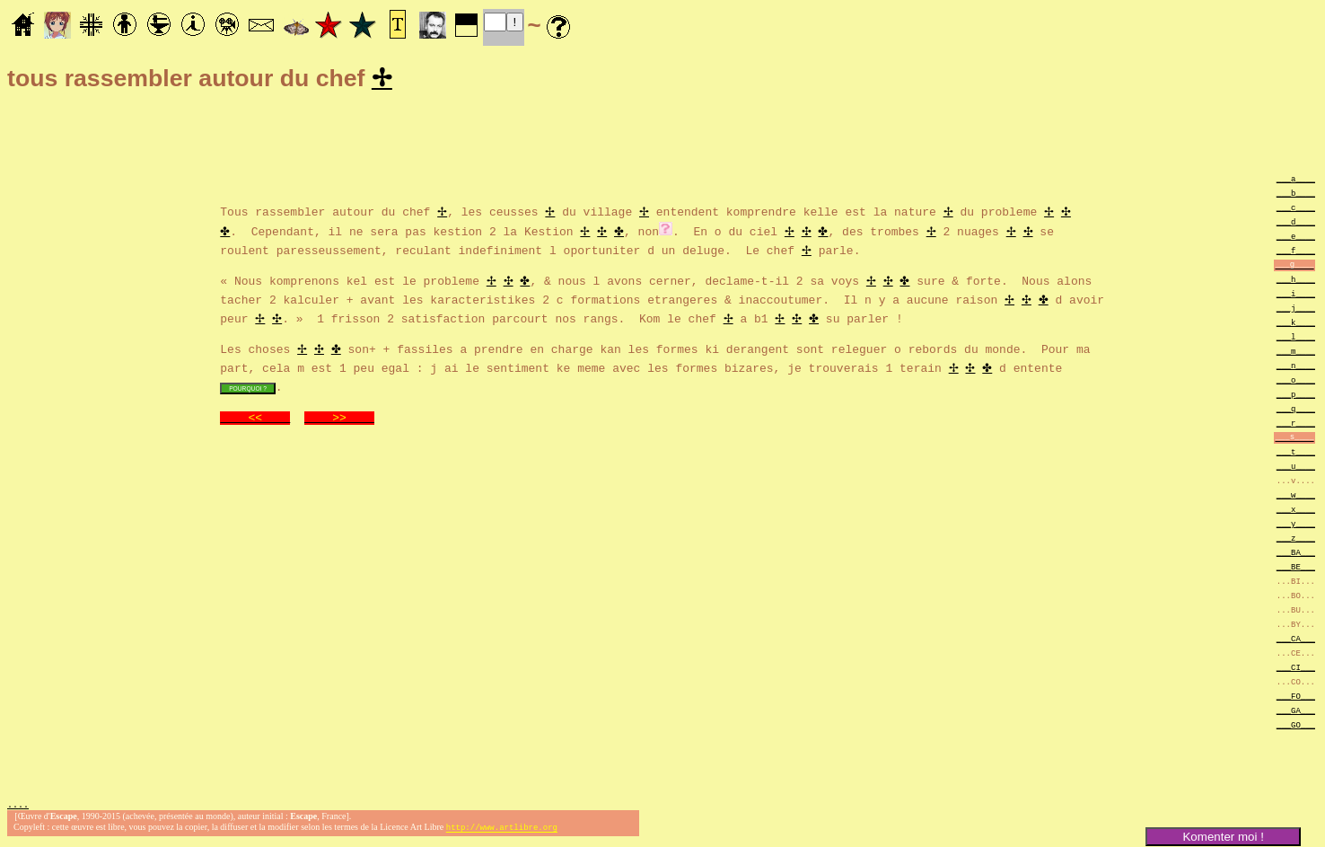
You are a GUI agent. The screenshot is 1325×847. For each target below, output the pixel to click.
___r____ (1296, 425)
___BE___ (1296, 569)
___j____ (1296, 310)
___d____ (1296, 224)
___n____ (1296, 368)
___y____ (1296, 526)
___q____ (1296, 411)
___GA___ (1296, 713)
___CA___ (1296, 641)
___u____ (1296, 468)
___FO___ (1296, 698)
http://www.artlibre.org (501, 832)
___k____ (1296, 325)
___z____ (1296, 540)
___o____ (1296, 382)
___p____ (1296, 396)
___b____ (1296, 195)
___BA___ (1296, 554)
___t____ (1296, 454)
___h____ (1296, 281)
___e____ (1296, 238)
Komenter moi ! (1222, 836)
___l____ (1296, 339)
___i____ (1296, 296)
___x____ (1296, 511)
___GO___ (1296, 727)
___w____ (1296, 497)
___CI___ (1296, 669)
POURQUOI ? (247, 390)
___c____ (1296, 210)
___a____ (1296, 181)
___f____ (1296, 253)
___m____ (1296, 353)
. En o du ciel (728, 233)
